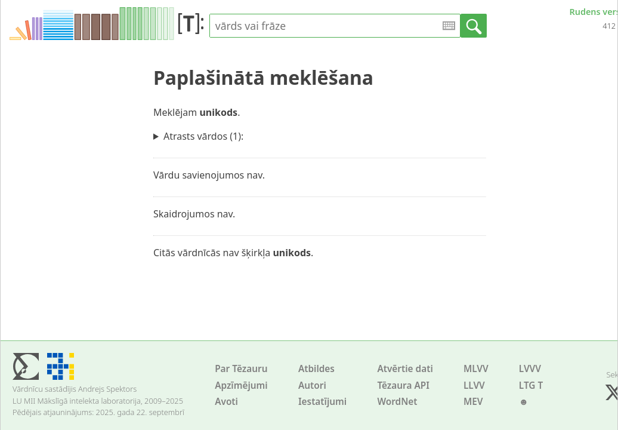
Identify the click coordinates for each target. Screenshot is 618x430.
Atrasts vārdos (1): (203, 136)
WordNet (397, 401)
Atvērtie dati (404, 369)
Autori (312, 385)
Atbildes (316, 369)
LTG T (531, 385)
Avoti (226, 401)
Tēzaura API (403, 385)
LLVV (474, 385)
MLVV (476, 369)
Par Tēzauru (241, 369)
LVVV (530, 369)
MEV (473, 401)
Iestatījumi (322, 401)
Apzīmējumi (241, 385)
